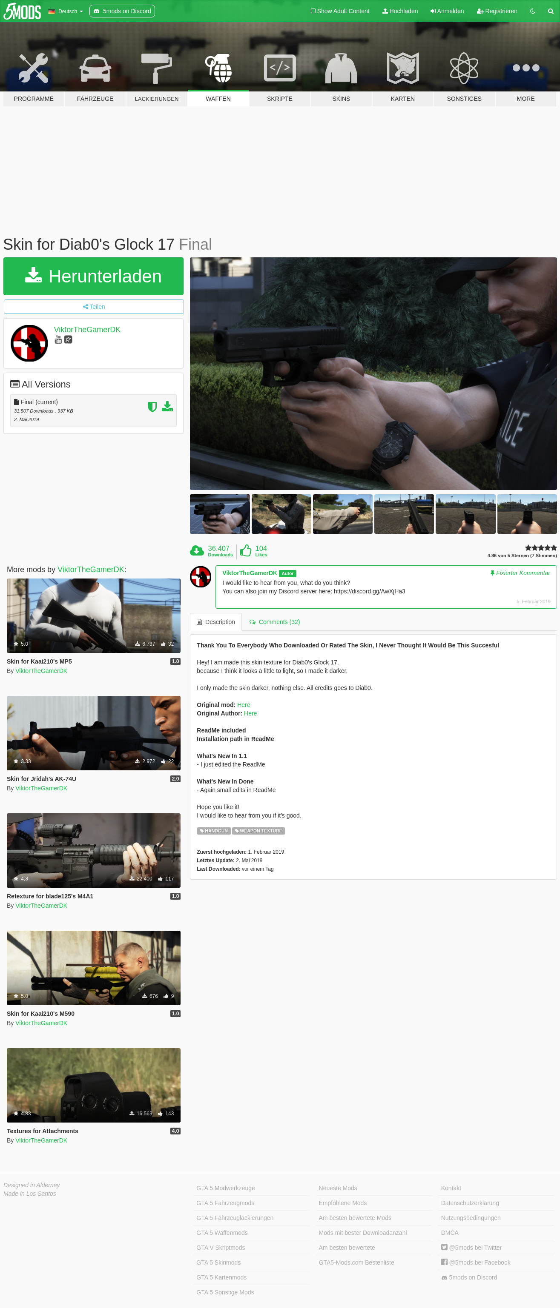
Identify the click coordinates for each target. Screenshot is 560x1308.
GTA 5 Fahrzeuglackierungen (234, 1217)
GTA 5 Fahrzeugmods (225, 1203)
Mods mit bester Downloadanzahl (363, 1232)
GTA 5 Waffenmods (221, 1232)
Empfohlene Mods (343, 1203)
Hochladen (400, 11)
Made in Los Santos (29, 1193)
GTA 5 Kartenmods (221, 1277)
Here (243, 704)
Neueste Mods (338, 1188)
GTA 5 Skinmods (218, 1262)
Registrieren (497, 11)
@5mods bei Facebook (476, 1262)
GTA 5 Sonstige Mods (225, 1292)
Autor (287, 573)
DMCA (450, 1232)
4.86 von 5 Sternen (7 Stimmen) (522, 555)
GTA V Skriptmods (220, 1247)
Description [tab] (216, 621)
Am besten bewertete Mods (355, 1217)
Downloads (220, 554)
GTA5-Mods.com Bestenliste (356, 1262)
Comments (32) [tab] (275, 621)
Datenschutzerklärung (470, 1203)
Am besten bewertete (347, 1247)
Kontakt (451, 1188)
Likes (261, 554)
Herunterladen (93, 276)
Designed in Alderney (31, 1185)
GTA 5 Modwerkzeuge (225, 1188)
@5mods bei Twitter (471, 1247)
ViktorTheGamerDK (87, 329)
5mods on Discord (469, 1277)
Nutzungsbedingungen (471, 1217)
